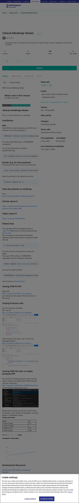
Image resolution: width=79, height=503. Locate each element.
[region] (39, 488)
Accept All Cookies (46, 499)
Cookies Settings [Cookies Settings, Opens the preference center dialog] (30, 499)
